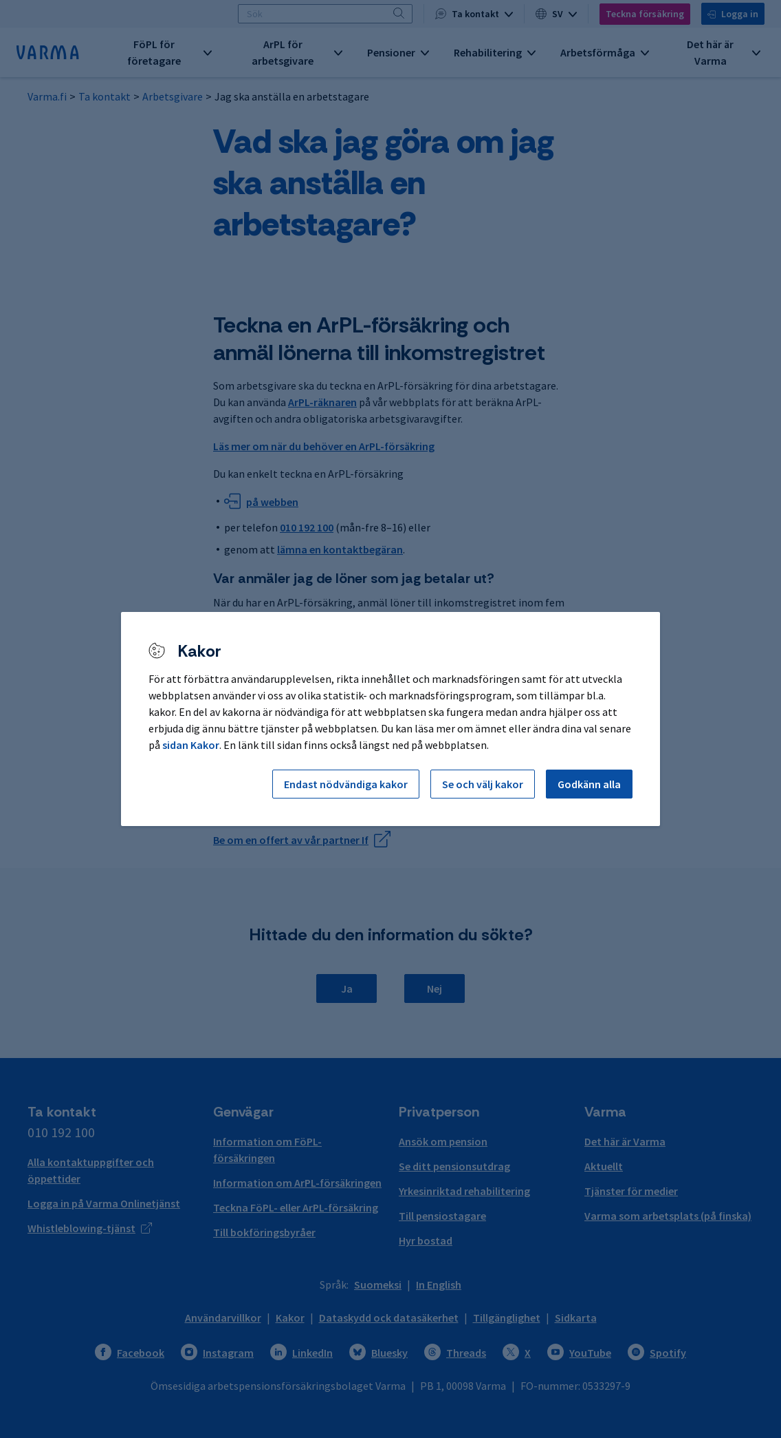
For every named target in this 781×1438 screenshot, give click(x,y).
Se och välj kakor (482, 784)
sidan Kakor (190, 745)
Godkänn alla (589, 784)
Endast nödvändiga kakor (346, 784)
